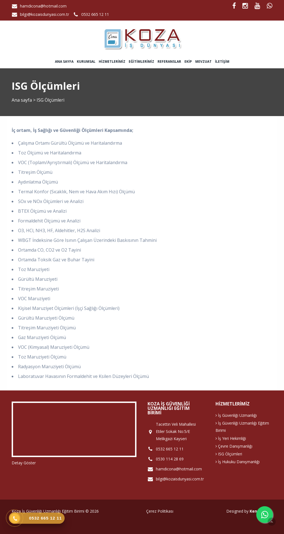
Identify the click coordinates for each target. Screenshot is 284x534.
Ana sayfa (64, 61)
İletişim (222, 61)
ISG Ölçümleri (228, 454)
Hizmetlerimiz (112, 61)
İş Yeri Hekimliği (230, 438)
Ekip (188, 61)
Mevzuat (203, 61)
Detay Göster (24, 462)
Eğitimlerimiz (141, 61)
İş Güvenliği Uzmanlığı (236, 415)
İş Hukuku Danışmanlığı (237, 461)
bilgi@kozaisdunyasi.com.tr (44, 14)
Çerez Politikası (159, 511)
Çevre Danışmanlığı (233, 446)
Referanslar (169, 61)
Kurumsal (86, 61)
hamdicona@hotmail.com (43, 6)
